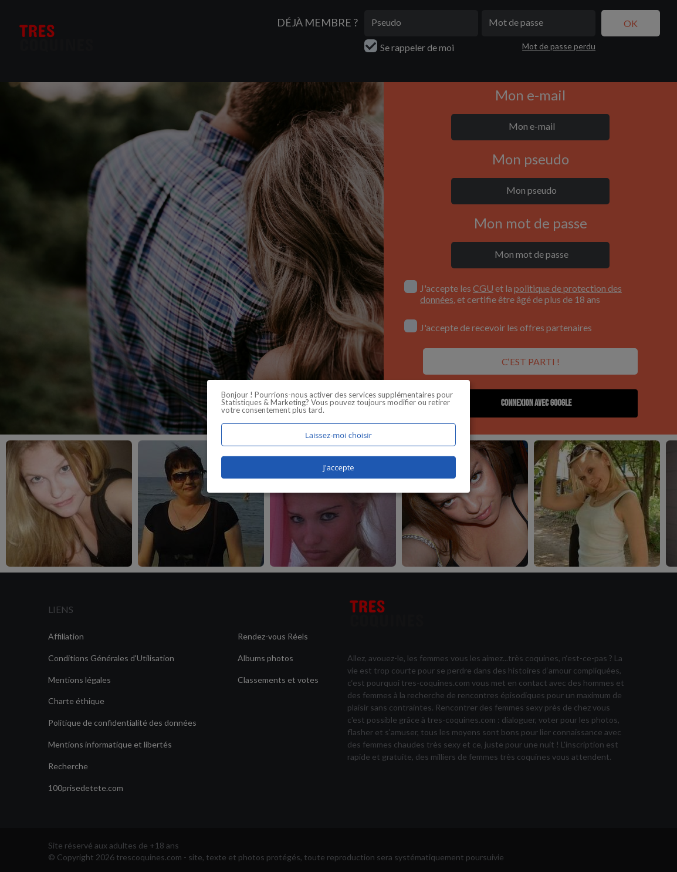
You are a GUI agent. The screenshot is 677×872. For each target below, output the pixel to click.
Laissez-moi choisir (338, 434)
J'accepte (338, 467)
